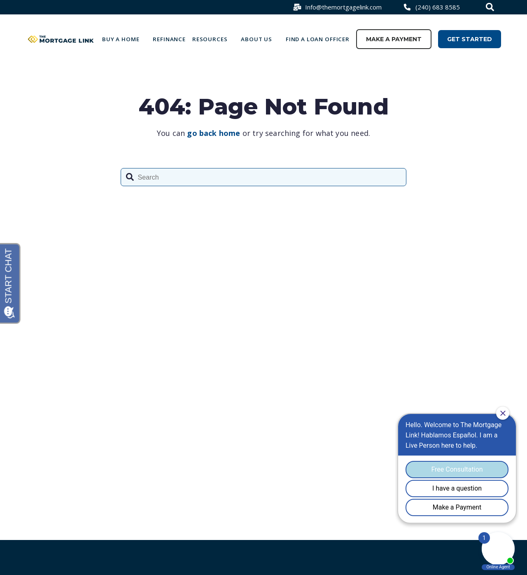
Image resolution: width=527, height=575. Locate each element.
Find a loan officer (318, 39)
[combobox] (491, 7)
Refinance (169, 39)
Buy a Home (121, 39)
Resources (210, 39)
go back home (213, 133)
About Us (256, 39)
